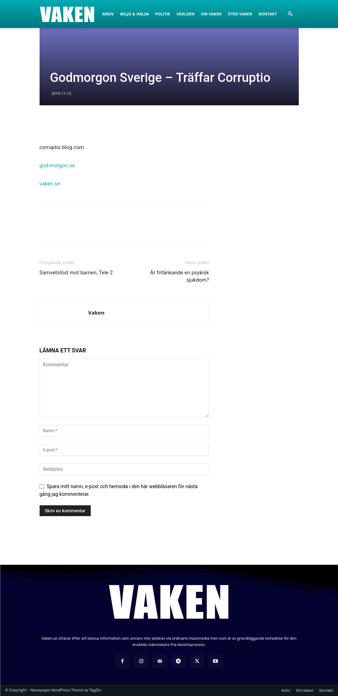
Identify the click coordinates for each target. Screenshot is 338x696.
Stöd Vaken (240, 13)
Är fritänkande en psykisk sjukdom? (179, 276)
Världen (185, 13)
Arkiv (108, 13)
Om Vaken (211, 13)
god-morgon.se (57, 165)
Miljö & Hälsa (134, 13)
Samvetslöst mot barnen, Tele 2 (76, 272)
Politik (162, 13)
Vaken (96, 312)
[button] (290, 14)
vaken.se (50, 184)
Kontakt (267, 13)
